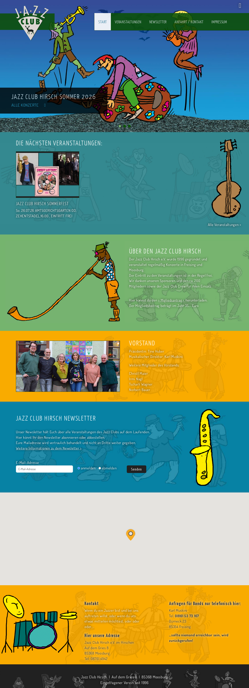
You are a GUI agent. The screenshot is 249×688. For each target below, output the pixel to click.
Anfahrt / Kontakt (189, 21)
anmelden (87, 468)
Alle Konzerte (30, 104)
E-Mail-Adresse (27, 462)
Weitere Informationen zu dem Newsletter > (49, 448)
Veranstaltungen (128, 21)
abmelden (108, 468)
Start (102, 21)
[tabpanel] (124, 66)
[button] (130, 534)
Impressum (219, 21)
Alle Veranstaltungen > (224, 224)
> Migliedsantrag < (171, 300)
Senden (136, 469)
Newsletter (158, 21)
